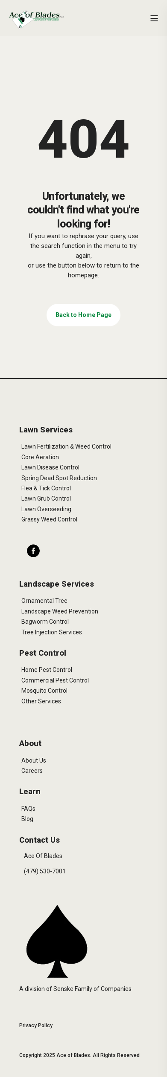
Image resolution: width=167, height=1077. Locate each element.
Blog (27, 818)
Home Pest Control (46, 669)
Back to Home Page (83, 314)
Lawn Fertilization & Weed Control (66, 446)
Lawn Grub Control (46, 498)
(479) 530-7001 (45, 871)
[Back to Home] (36, 19)
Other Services (41, 701)
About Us (33, 760)
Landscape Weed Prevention (59, 611)
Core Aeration (40, 457)
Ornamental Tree (44, 600)
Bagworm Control (45, 621)
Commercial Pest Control (55, 680)
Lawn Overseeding (46, 509)
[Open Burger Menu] (154, 18)
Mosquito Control (44, 690)
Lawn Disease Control (50, 467)
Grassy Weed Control (49, 519)
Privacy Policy (36, 1025)
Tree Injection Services (51, 632)
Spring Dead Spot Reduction (59, 478)
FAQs (28, 808)
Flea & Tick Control (46, 488)
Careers (32, 770)
